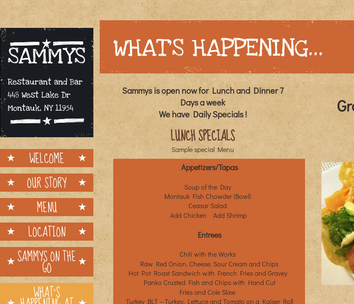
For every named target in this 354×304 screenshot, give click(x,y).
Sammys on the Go (46, 262)
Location (46, 232)
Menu (47, 207)
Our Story (46, 183)
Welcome (46, 158)
